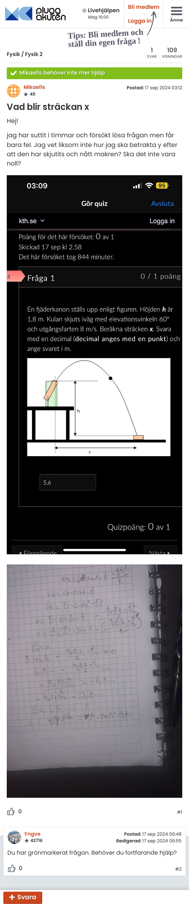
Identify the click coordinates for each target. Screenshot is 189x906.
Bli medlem (143, 7)
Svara (26, 897)
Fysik (13, 54)
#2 (178, 869)
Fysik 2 (34, 54)
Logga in (140, 21)
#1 (179, 812)
